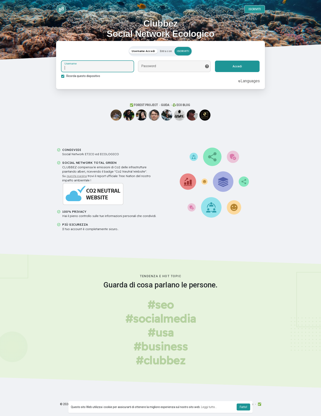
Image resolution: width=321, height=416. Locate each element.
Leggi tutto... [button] (209, 407)
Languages (249, 80)
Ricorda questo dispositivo (83, 76)
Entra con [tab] (166, 51)
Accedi (237, 66)
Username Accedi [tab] (143, 51)
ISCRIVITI (255, 9)
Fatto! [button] (243, 407)
